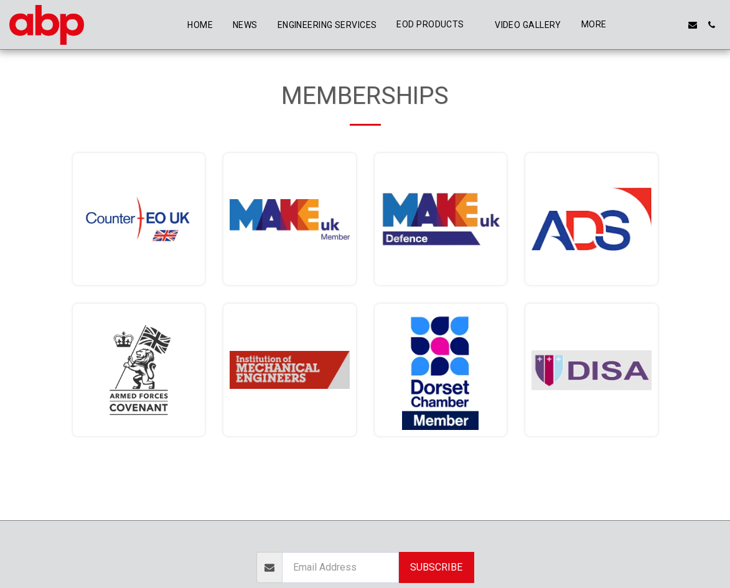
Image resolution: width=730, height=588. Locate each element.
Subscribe (436, 567)
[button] (636, 25)
